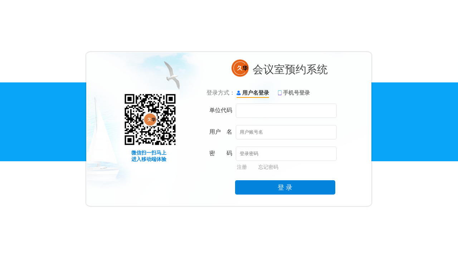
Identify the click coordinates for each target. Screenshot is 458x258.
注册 (242, 167)
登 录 (285, 187)
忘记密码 (268, 167)
